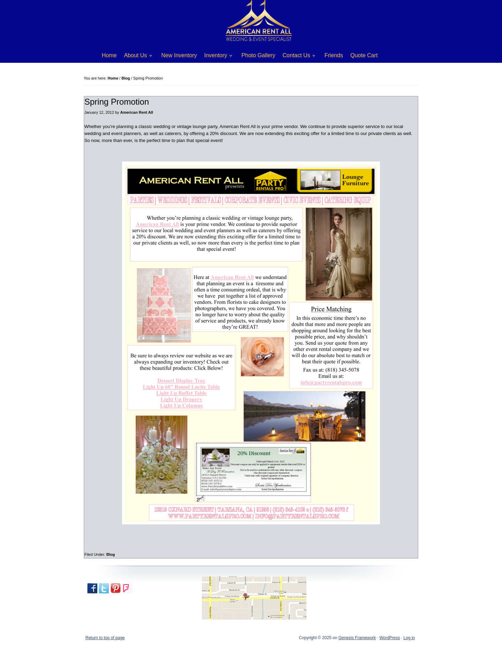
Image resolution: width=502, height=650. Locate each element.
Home (109, 55)
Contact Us (296, 56)
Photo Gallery (258, 55)
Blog (110, 554)
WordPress (389, 637)
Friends (334, 55)
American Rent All (136, 112)
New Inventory (179, 55)
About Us (135, 56)
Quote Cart (364, 55)
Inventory (215, 56)
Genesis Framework (357, 637)
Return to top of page (105, 637)
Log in (409, 637)
